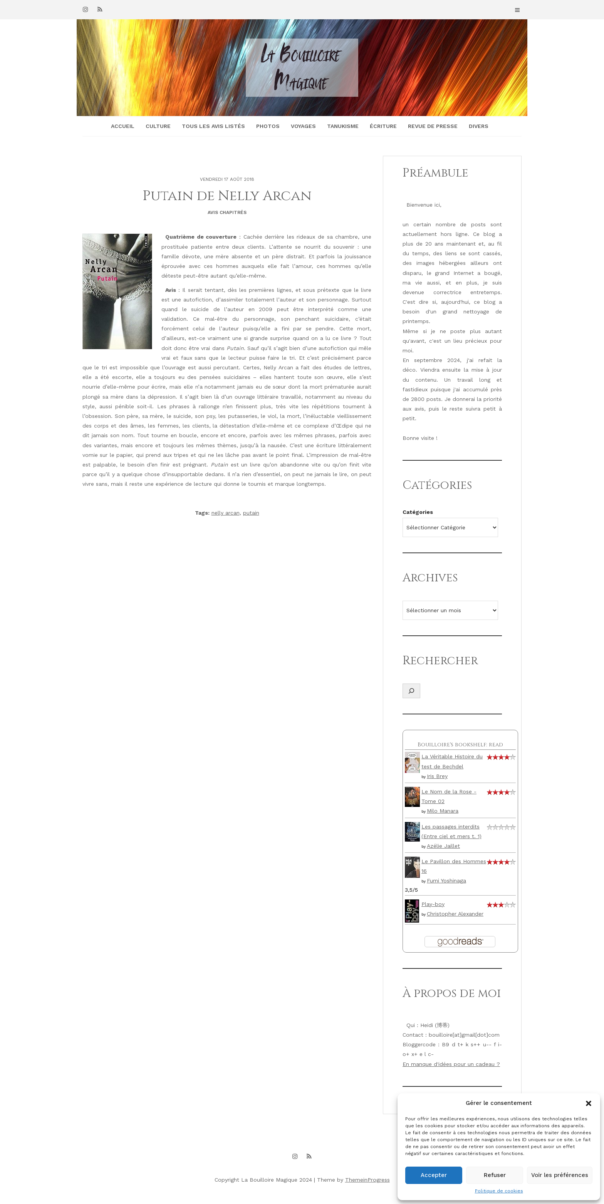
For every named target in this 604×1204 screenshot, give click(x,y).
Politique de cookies (499, 1191)
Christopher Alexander (455, 914)
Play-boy (433, 904)
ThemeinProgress (367, 1180)
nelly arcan (225, 513)
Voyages (303, 126)
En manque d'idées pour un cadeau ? (451, 1064)
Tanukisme (343, 126)
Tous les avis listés (213, 126)
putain (251, 513)
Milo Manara (442, 811)
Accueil (122, 126)
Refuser (495, 1175)
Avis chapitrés (227, 212)
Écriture (383, 126)
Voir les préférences (559, 1175)
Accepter (434, 1175)
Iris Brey (437, 776)
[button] (588, 1103)
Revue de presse (433, 126)
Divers (478, 126)
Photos (268, 126)
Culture (158, 126)
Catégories (418, 512)
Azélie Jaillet (443, 846)
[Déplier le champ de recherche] (411, 691)
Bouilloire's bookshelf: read (460, 744)
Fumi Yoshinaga (446, 880)
